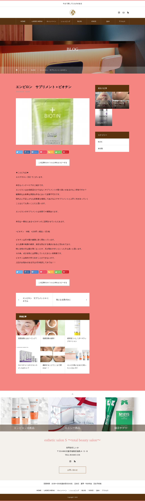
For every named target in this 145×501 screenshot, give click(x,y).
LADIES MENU (37, 21)
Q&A (108, 21)
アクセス (122, 21)
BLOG (79, 21)
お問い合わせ (72, 470)
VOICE (93, 21)
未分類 (100, 148)
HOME (23, 21)
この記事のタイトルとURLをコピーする (52, 162)
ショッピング (65, 21)
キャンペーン (51, 21)
